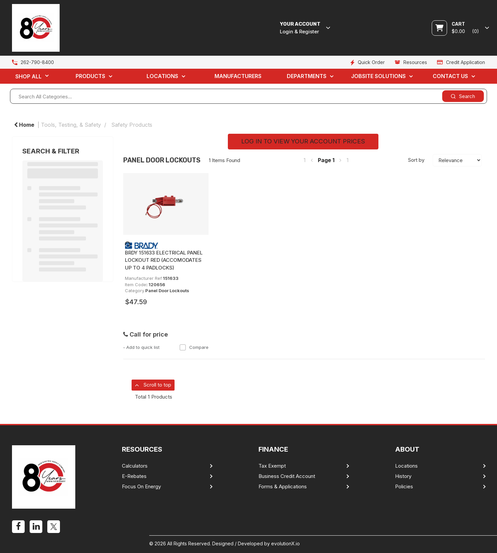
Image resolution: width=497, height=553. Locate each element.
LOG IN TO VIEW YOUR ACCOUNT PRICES (303, 141)
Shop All (28, 76)
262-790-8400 (37, 62)
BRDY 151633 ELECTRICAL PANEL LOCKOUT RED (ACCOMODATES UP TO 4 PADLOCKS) (164, 260)
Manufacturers (238, 76)
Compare (194, 347)
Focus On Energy (141, 486)
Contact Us (450, 76)
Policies (404, 486)
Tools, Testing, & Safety (71, 124)
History (403, 476)
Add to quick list (141, 347)
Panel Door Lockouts (167, 290)
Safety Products (131, 124)
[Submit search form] (463, 96)
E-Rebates (134, 476)
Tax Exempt (272, 466)
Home (24, 124)
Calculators (135, 466)
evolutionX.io (285, 543)
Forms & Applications (282, 486)
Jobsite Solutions (378, 76)
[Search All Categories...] (248, 96)
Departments (306, 76)
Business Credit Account (286, 476)
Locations (162, 76)
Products (90, 76)
